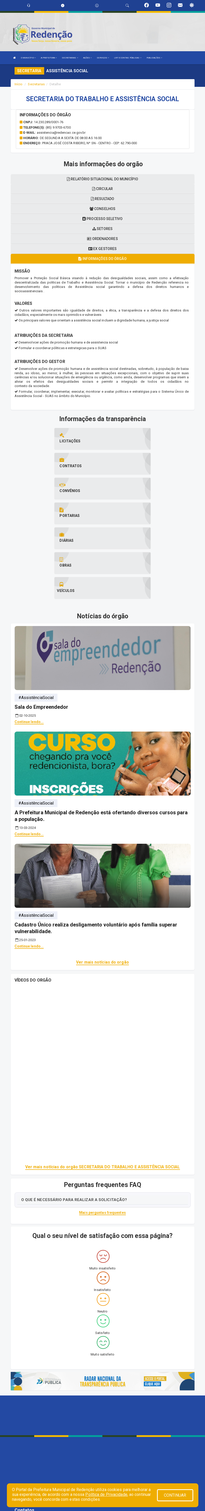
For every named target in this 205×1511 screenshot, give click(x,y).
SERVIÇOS (103, 58)
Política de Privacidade (106, 1494)
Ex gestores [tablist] (102, 249)
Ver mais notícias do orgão (102, 887)
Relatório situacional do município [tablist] (102, 179)
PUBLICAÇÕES (154, 58)
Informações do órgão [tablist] (102, 259)
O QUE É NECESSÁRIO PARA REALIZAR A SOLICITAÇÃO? (74, 1124)
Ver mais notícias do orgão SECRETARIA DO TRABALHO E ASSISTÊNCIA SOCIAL (102, 1092)
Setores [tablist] (102, 229)
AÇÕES (87, 58)
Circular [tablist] (102, 189)
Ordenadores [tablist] (102, 239)
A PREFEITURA (49, 58)
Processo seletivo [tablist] (102, 219)
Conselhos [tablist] (102, 209)
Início (19, 84)
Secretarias (36, 84)
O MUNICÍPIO (28, 58)
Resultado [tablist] (102, 199)
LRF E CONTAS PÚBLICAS (127, 58)
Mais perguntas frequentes (102, 1138)
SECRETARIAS (70, 58)
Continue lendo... (29, 647)
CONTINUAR (175, 1495)
